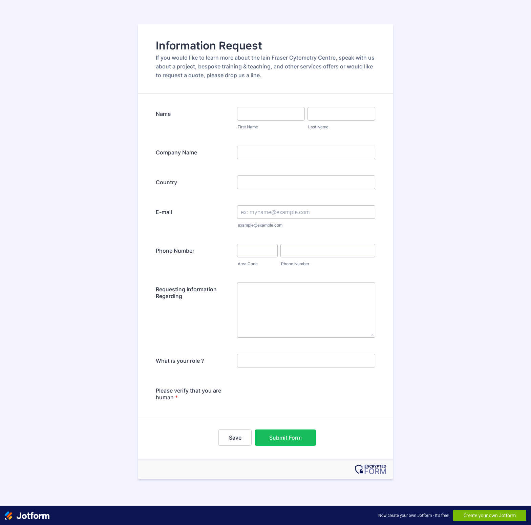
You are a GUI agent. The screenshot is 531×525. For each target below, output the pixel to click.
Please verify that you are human (188, 394)
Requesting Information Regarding (186, 292)
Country (166, 182)
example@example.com (260, 225)
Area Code (248, 263)
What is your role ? (180, 360)
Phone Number (175, 250)
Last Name (318, 126)
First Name (248, 126)
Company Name (176, 152)
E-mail (164, 212)
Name (163, 113)
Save (235, 437)
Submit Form (285, 437)
